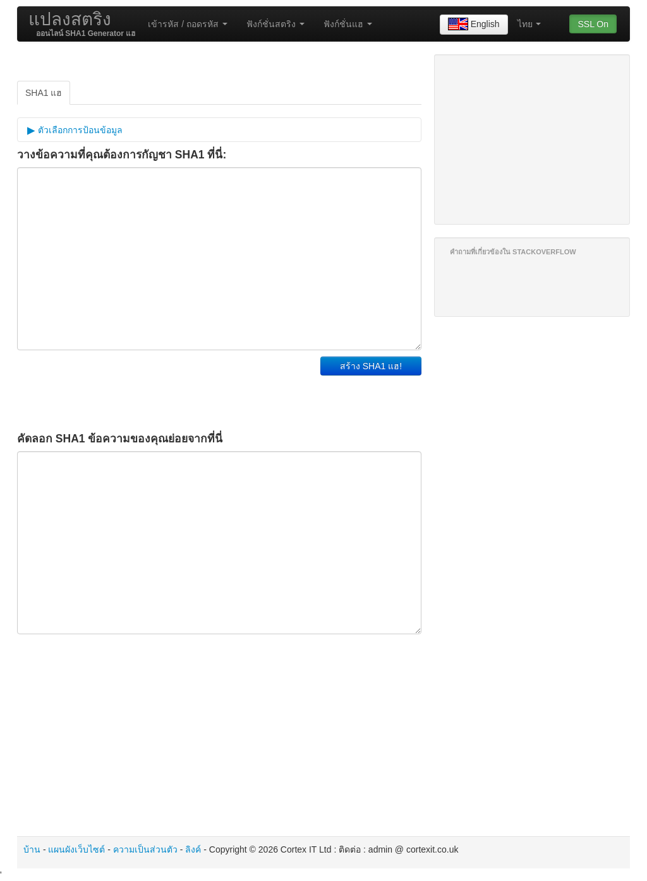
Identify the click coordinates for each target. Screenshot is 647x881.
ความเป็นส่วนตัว (145, 849)
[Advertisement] (165, 388)
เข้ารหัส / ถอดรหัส (187, 24)
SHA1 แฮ (43, 93)
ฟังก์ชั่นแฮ (348, 24)
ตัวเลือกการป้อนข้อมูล (79, 130)
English (474, 25)
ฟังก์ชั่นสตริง (275, 24)
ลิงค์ (193, 849)
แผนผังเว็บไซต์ (76, 849)
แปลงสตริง (69, 19)
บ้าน (31, 849)
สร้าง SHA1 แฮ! (371, 366)
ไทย (529, 24)
